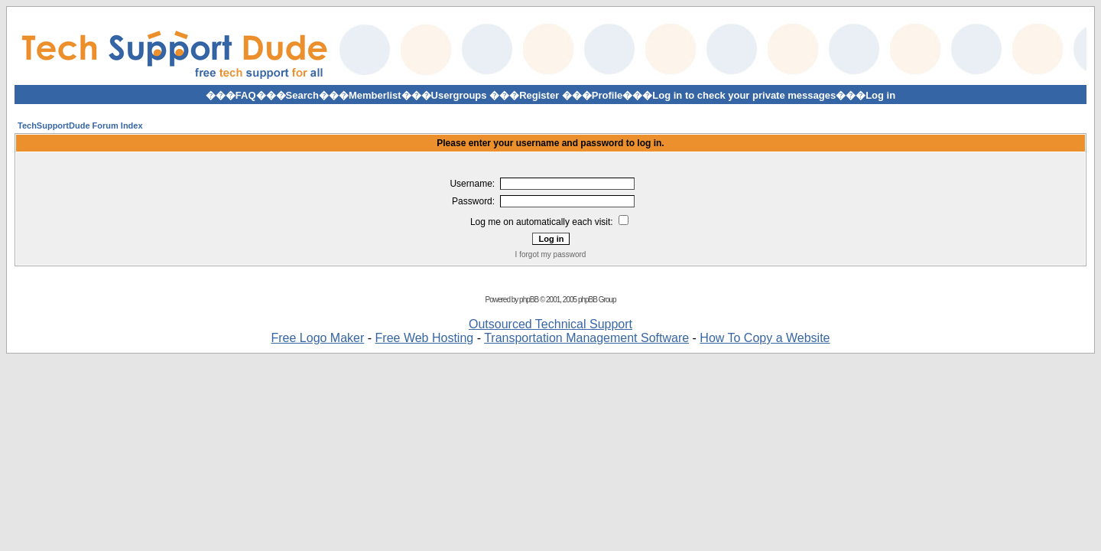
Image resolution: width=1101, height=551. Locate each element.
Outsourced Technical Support (550, 324)
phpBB (528, 299)
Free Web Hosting (424, 337)
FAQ (245, 95)
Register (539, 95)
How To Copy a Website (765, 337)
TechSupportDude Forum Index (80, 125)
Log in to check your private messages (744, 95)
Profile (607, 95)
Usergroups (459, 95)
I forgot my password (550, 254)
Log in (880, 95)
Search (302, 95)
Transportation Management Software (586, 337)
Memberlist (375, 95)
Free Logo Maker (317, 337)
